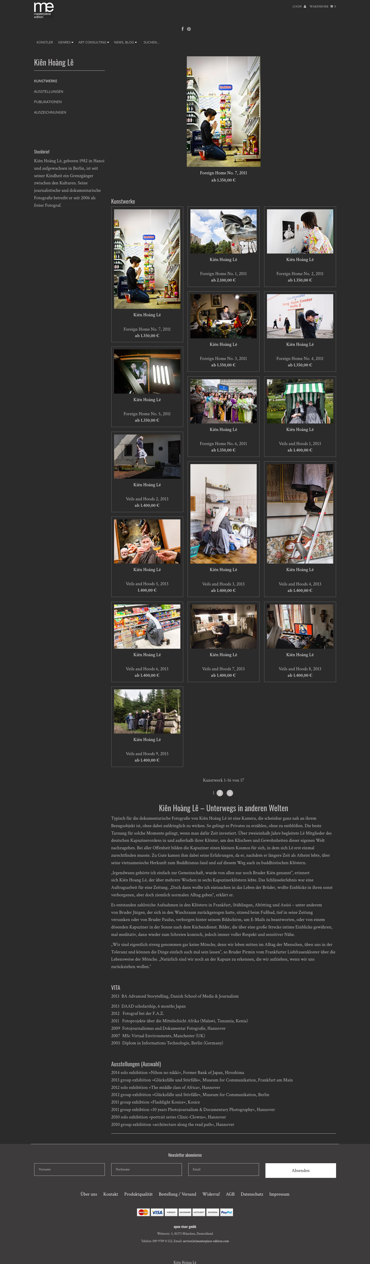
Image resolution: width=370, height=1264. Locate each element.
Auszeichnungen (50, 112)
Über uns (88, 1194)
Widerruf (211, 1194)
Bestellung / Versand (177, 1194)
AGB (230, 1194)
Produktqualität (138, 1194)
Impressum (279, 1194)
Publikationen (48, 101)
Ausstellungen (48, 91)
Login (299, 6)
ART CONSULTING (93, 42)
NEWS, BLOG (125, 42)
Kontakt (110, 1194)
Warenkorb (323, 6)
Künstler (45, 42)
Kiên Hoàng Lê (147, 315)
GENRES (65, 42)
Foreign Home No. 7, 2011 (223, 173)
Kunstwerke (45, 80)
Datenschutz (252, 1194)
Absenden (301, 1170)
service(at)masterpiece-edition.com (206, 1241)
